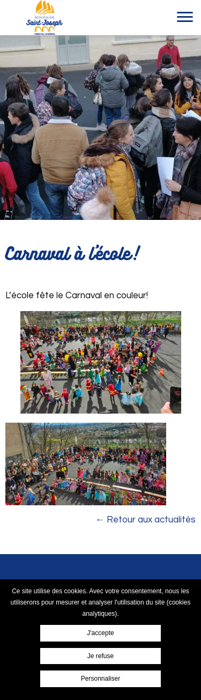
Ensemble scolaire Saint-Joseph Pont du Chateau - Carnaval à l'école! (44, 17)
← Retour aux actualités (145, 520)
